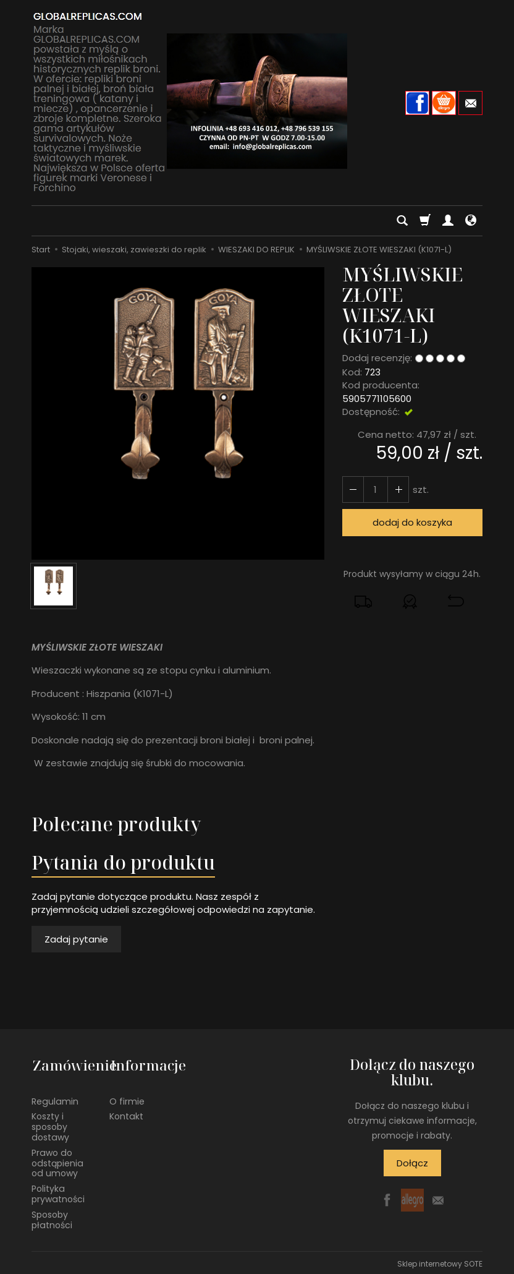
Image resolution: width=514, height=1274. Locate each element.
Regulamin (55, 1098)
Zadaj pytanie (76, 939)
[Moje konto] (448, 221)
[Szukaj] (402, 221)
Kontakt (126, 1114)
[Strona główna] (257, 101)
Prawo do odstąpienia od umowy (57, 1160)
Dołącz (412, 1162)
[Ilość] (375, 489)
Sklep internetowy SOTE (439, 1261)
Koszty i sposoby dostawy (50, 1124)
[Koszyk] (425, 221)
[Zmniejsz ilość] (397, 489)
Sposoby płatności (52, 1216)
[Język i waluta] (470, 221)
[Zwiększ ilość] (352, 489)
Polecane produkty (116, 824)
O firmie (127, 1098)
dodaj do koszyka (412, 522)
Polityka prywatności (58, 1191)
